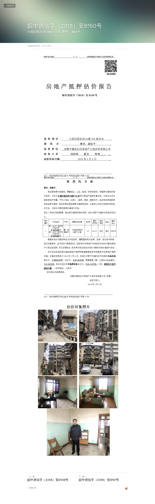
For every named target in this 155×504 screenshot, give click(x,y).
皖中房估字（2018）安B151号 (99, 480)
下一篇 (82, 476)
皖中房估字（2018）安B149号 (47, 480)
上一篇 (30, 476)
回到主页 (9, 6)
